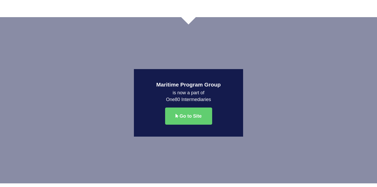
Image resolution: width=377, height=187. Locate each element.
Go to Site (189, 116)
